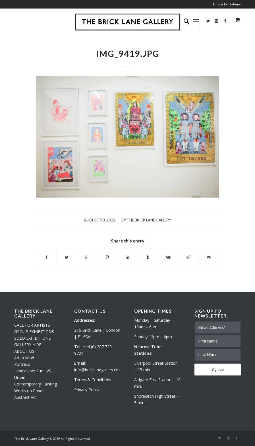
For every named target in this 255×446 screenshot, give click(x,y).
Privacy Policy (86, 389)
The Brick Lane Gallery (149, 220)
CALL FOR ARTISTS (32, 325)
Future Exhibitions (227, 4)
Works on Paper (29, 390)
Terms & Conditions (92, 379)
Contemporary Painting (35, 384)
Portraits (22, 364)
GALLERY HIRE (27, 344)
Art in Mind (24, 357)
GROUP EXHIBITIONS (34, 331)
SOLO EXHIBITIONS (32, 338)
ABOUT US (24, 351)
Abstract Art (25, 397)
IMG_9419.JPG (127, 53)
